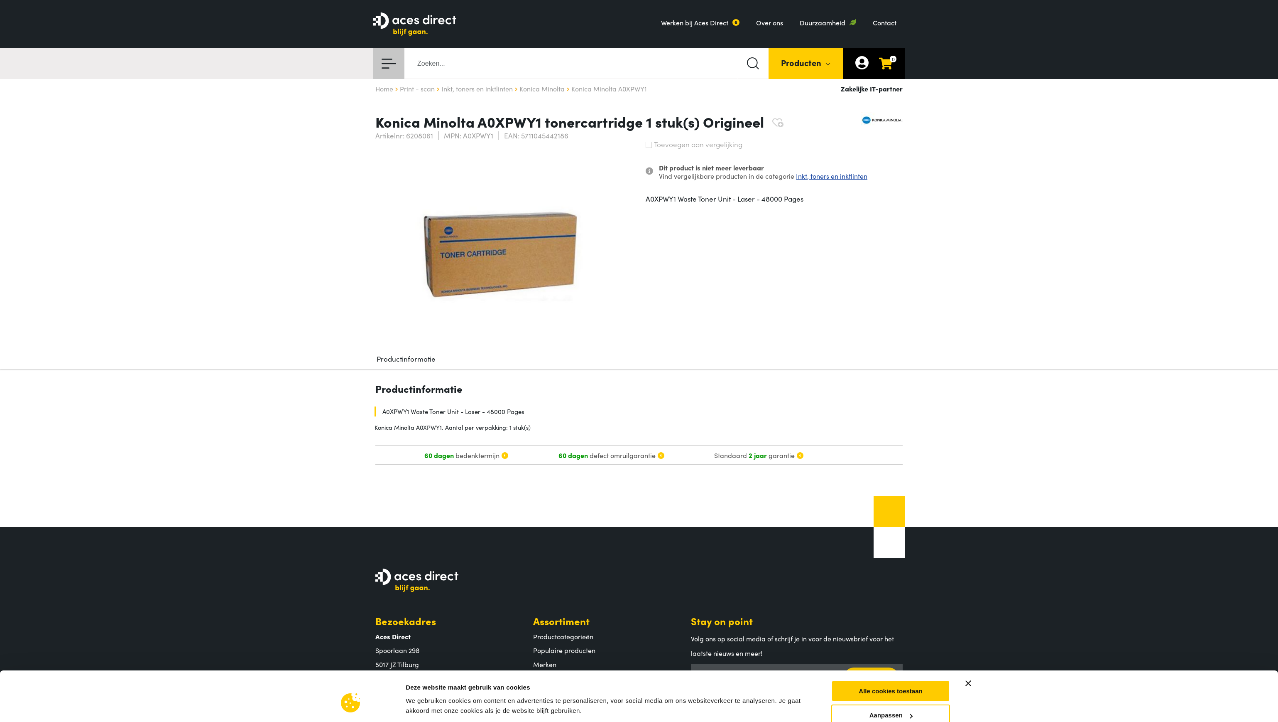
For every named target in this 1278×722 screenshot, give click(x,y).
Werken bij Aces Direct (694, 22)
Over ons (769, 22)
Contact (884, 22)
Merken (544, 664)
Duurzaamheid (822, 22)
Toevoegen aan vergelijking (694, 144)
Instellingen (423, 541)
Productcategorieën (563, 636)
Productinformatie (406, 359)
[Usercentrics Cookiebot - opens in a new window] (350, 552)
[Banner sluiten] (968, 491)
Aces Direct (402, 699)
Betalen (544, 714)
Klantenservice (568, 699)
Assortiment (561, 621)
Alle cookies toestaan (890, 499)
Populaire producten (564, 650)
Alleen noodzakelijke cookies (890, 547)
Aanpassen (891, 523)
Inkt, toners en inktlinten (831, 175)
